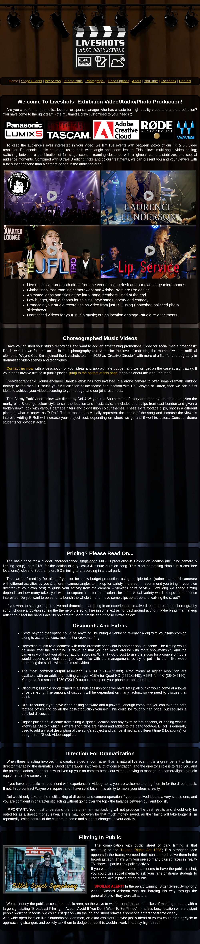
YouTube (151, 81)
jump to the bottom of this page (93, 373)
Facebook (168, 81)
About (136, 81)
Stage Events (31, 81)
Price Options (118, 81)
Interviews (53, 81)
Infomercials (73, 81)
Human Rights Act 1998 (141, 850)
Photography (95, 81)
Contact (185, 81)
